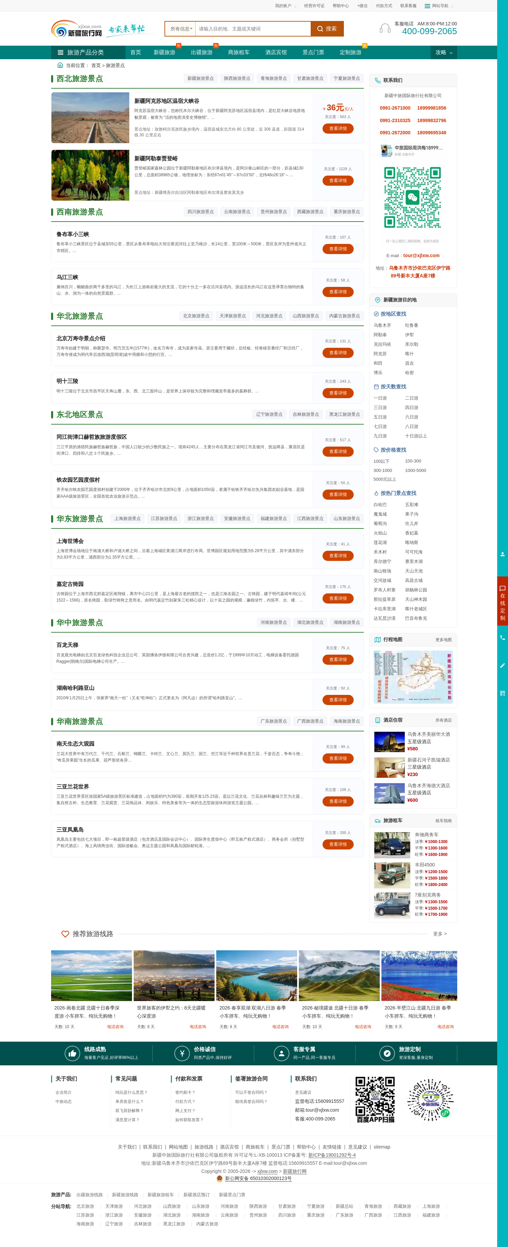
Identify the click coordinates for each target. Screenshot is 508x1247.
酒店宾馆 (276, 52)
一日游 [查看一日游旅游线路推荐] (380, 398)
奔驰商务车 (427, 834)
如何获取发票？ (189, 1119)
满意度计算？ (127, 1119)
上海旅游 (431, 1206)
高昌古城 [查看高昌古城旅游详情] (414, 580)
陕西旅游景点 (237, 78)
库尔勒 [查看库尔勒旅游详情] (411, 344)
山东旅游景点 (347, 518)
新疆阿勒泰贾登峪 (156, 158)
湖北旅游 (172, 1215)
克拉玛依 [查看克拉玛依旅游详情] (382, 344)
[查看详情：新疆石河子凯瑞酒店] (389, 767)
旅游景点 (115, 65)
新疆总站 (344, 1206)
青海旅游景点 (274, 78)
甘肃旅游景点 (310, 78)
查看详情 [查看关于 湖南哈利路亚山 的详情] (338, 699)
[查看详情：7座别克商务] (392, 905)
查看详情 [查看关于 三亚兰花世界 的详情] (338, 801)
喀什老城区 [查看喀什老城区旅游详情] (416, 608)
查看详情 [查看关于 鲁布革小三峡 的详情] (338, 248)
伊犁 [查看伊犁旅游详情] (409, 334)
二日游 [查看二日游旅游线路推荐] (411, 398)
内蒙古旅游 (207, 1223)
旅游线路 (204, 1147)
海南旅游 (85, 1223)
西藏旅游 (402, 1206)
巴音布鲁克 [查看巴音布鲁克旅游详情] (416, 618)
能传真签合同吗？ (251, 1101)
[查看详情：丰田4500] (392, 875)
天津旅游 (114, 1206)
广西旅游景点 (310, 721)
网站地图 (178, 1147)
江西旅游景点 (310, 518)
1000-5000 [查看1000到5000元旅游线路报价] (415, 470)
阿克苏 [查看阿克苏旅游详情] (380, 353)
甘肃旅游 (287, 1206)
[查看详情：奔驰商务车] (392, 845)
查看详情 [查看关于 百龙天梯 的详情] (338, 659)
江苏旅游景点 (164, 518)
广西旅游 (373, 1215)
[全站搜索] (253, 29)
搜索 (327, 28)
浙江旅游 (114, 1215)
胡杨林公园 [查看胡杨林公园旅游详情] (416, 589)
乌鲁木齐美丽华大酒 (428, 734)
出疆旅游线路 (89, 1194)
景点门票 (313, 52)
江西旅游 (402, 1215)
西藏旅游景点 (310, 211)
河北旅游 (143, 1206)
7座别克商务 (428, 895)
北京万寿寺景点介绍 (81, 338)
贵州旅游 (258, 1215)
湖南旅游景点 (347, 622)
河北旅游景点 (269, 315)
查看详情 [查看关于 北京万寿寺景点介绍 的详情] (338, 352)
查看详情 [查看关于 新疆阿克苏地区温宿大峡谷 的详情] (338, 128)
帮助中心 (341, 5)
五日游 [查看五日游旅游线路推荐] (380, 417)
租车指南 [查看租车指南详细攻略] (444, 820)
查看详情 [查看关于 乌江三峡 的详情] (338, 291)
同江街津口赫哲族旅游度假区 (92, 437)
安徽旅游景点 (237, 518)
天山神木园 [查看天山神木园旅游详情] (416, 599)
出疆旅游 (202, 52)
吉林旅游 (143, 1223)
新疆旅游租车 (161, 1194)
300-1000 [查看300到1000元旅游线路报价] (383, 470)
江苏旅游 (85, 1215)
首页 (135, 52)
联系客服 (408, 5)
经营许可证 (314, 5)
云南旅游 (229, 1215)
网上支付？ (185, 1110)
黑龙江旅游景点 (344, 414)
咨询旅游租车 (472, 643)
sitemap (382, 1147)
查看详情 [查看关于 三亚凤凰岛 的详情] (338, 844)
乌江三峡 (67, 277)
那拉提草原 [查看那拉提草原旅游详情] (385, 599)
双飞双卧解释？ (129, 1110)
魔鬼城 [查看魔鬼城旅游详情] (380, 514)
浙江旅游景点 (200, 518)
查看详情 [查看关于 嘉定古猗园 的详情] (338, 598)
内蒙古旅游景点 (344, 315)
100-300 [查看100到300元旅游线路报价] (413, 460)
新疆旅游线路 (125, 1194)
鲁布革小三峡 (73, 234)
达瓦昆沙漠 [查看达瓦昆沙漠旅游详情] (385, 618)
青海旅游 (373, 1206)
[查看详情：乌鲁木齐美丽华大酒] (389, 742)
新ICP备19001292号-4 (332, 1155)
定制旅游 (350, 52)
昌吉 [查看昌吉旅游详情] (409, 363)
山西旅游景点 (306, 315)
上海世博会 (70, 541)
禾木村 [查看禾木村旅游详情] (380, 551)
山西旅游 (172, 1206)
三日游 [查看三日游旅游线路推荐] (380, 407)
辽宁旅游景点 (269, 414)
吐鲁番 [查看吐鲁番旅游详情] (411, 325)
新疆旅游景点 (200, 78)
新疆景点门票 (232, 1194)
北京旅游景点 (196, 315)
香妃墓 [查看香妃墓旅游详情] (411, 533)
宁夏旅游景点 (347, 78)
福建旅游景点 (274, 518)
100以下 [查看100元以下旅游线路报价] (382, 461)
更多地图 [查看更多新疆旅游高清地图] (444, 639)
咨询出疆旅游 (472, 618)
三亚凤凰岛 (70, 830)
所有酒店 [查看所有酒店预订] (444, 720)
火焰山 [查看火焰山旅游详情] (380, 533)
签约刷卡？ (185, 1092)
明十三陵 (67, 381)
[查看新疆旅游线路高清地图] (413, 677)
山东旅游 (200, 1206)
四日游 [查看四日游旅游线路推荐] (411, 407)
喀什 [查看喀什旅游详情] (409, 353)
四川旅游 (287, 1215)
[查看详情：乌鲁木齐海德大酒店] (389, 793)
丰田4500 (425, 864)
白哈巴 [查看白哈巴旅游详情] (380, 504)
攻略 (444, 52)
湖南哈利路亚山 (75, 688)
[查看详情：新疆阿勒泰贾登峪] (90, 175)
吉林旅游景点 (306, 414)
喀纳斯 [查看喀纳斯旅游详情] (411, 542)
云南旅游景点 (237, 211)
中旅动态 (64, 1101)
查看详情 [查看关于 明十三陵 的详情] (338, 392)
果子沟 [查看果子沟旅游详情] (411, 514)
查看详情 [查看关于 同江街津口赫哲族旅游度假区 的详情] (338, 451)
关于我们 (127, 1147)
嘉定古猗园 (70, 584)
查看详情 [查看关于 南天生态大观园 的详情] (338, 758)
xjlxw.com (267, 1171)
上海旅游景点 (127, 518)
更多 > (440, 933)
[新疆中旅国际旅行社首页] (105, 29)
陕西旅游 (258, 1206)
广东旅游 (344, 1215)
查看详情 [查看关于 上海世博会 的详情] (338, 555)
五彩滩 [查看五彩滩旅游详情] (411, 504)
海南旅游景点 (347, 721)
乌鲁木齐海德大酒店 (428, 785)
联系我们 (152, 1147)
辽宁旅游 (114, 1223)
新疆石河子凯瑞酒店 (428, 760)
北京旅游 (85, 1206)
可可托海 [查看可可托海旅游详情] (414, 551)
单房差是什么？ (129, 1101)
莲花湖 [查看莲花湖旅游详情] (380, 542)
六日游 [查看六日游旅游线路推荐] (411, 417)
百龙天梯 (67, 645)
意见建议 (303, 1092)
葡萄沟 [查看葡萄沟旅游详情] (380, 523)
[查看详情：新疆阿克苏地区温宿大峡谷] (90, 117)
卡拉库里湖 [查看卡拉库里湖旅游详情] (385, 608)
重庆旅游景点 (347, 211)
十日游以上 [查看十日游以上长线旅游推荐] (416, 435)
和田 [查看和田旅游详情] (378, 363)
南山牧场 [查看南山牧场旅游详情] (382, 570)
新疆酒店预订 (196, 1194)
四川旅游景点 (200, 211)
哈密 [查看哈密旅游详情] (409, 372)
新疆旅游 (164, 52)
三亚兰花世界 (73, 787)
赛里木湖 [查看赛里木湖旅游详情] (414, 561)
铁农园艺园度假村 (78, 480)
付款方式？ (185, 1101)
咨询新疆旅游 (472, 606)
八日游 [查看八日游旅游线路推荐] (411, 426)
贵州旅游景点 (274, 211)
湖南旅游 (200, 1215)
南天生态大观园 (75, 744)
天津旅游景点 (233, 315)
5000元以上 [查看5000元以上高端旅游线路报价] (385, 479)
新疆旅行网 (295, 1171)
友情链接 (332, 1147)
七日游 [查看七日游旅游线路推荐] (380, 426)
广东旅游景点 (274, 721)
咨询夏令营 (472, 631)
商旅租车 (239, 52)
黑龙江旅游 (174, 1223)
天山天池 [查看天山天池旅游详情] (414, 570)
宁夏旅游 (316, 1206)
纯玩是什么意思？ (131, 1092)
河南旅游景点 (274, 622)
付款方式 (384, 5)
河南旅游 (229, 1206)
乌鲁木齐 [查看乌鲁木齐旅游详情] (382, 325)
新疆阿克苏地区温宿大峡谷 (166, 101)
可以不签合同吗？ (251, 1092)
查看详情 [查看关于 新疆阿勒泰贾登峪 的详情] (338, 180)
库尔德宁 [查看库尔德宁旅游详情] (382, 561)
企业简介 (64, 1092)
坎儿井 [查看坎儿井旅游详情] (411, 523)
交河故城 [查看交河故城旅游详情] (382, 580)
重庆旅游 (316, 1215)
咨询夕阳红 (472, 655)
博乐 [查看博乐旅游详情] (378, 372)
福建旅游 (431, 1215)
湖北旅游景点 (310, 622)
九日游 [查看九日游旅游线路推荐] (380, 435)
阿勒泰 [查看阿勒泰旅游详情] (380, 334)
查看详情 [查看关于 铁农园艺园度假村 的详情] (338, 494)
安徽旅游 (143, 1215)
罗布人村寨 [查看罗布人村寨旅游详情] (385, 589)
